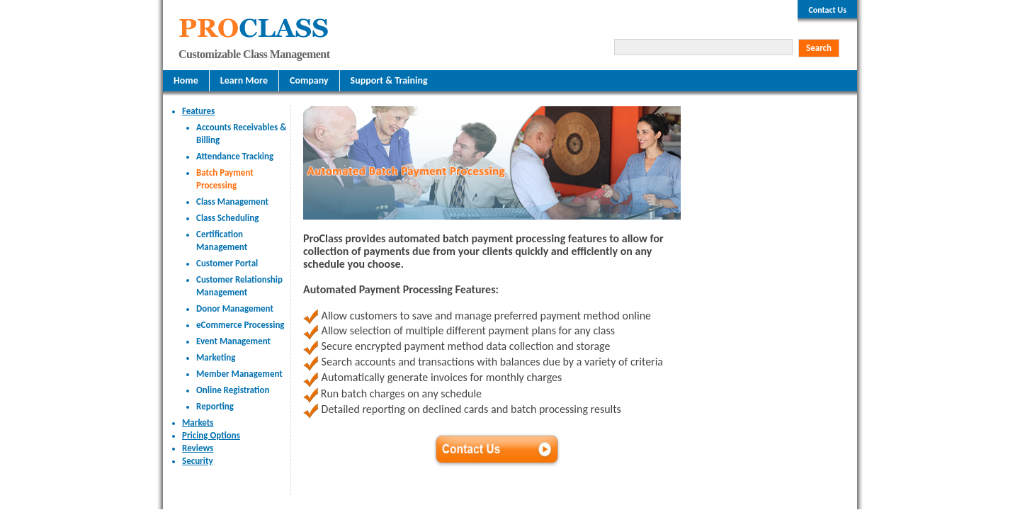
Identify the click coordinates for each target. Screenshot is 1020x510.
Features (198, 111)
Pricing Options (211, 435)
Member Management (239, 373)
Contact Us (827, 10)
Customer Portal (227, 263)
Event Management (233, 341)
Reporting (215, 406)
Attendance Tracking (234, 156)
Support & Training (389, 80)
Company (309, 80)
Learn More (244, 80)
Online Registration (232, 390)
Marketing (216, 357)
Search (819, 47)
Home (186, 80)
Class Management (232, 201)
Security (197, 460)
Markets (197, 422)
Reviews (197, 448)
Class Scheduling (227, 217)
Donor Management (234, 308)
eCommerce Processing (240, 324)
